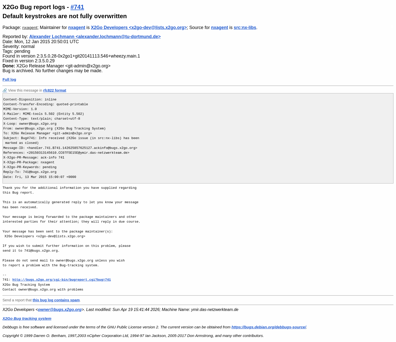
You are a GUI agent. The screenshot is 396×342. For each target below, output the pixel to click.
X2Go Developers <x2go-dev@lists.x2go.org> (139, 27)
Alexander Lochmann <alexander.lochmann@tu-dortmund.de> (95, 36)
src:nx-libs (245, 27)
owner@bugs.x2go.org (60, 309)
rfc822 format (54, 90)
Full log (9, 79)
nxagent (29, 27)
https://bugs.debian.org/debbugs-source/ (269, 327)
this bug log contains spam (56, 300)
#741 (77, 7)
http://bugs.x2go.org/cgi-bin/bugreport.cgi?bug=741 (61, 279)
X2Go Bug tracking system (27, 318)
